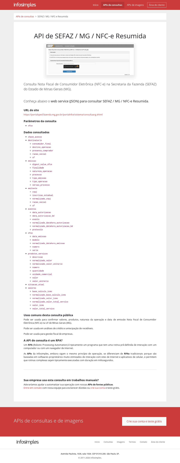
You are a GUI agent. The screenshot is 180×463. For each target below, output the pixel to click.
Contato (143, 442)
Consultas (108, 442)
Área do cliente (157, 4)
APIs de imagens (135, 4)
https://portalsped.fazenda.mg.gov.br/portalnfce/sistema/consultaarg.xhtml (63, 114)
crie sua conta (97, 387)
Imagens (121, 442)
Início (95, 4)
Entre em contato (33, 387)
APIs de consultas (112, 4)
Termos (132, 442)
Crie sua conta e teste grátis (144, 421)
